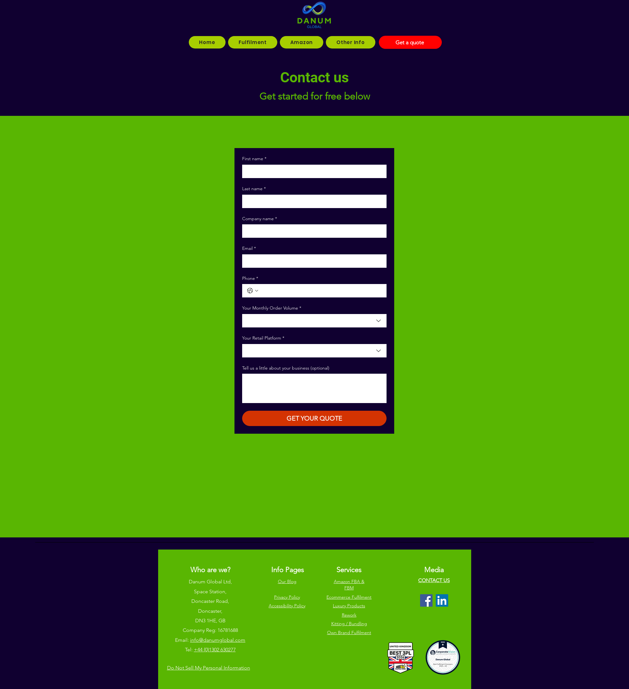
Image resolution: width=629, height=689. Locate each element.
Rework (349, 615)
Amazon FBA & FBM (349, 585)
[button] (252, 42)
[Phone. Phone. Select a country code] (252, 291)
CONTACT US (434, 580)
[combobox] (314, 320)
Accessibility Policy (287, 606)
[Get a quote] (410, 42)
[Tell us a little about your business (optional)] (314, 388)
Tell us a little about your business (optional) (285, 368)
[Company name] (312, 231)
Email (249, 248)
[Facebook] (426, 600)
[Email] (312, 261)
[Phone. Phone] (320, 290)
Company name (259, 219)
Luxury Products (349, 606)
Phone (250, 278)
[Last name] (312, 201)
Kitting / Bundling (349, 623)
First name (254, 159)
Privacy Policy (287, 597)
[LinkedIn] (442, 600)
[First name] (312, 171)
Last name (254, 189)
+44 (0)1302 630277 (215, 650)
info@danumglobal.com (217, 640)
